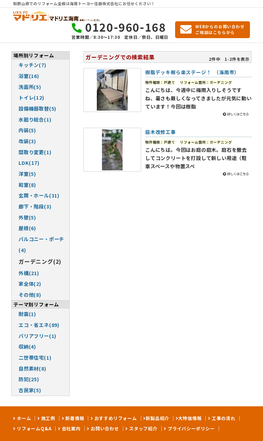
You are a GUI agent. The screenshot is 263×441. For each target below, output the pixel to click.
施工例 (47, 418)
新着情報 (74, 418)
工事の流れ (223, 418)
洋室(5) (27, 173)
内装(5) (27, 130)
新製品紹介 (157, 418)
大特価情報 (190, 418)
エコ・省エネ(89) (39, 324)
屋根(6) (27, 227)
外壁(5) (27, 217)
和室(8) (27, 184)
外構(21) (29, 272)
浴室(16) (29, 75)
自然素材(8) (32, 368)
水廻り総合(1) (35, 119)
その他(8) (30, 294)
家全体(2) (30, 283)
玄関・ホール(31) (39, 195)
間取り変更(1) (35, 152)
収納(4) (27, 346)
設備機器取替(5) (37, 108)
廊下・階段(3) (35, 206)
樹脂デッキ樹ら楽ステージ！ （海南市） (192, 72)
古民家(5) (30, 390)
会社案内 (70, 428)
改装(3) (27, 141)
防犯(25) (29, 379)
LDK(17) (29, 162)
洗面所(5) (30, 86)
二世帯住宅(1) (35, 357)
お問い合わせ (104, 428)
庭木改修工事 (160, 131)
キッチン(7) (32, 64)
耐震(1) (27, 313)
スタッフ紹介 (143, 428)
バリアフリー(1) (37, 335)
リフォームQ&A (33, 428)
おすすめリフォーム (115, 418)
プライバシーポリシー (190, 428)
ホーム (23, 418)
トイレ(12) (31, 97)
